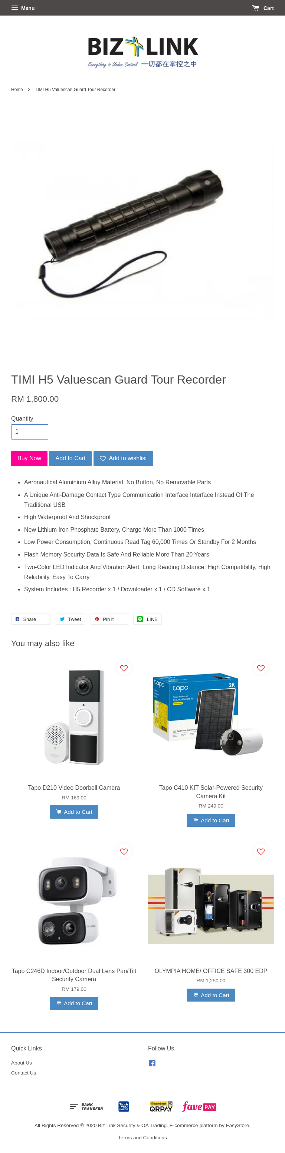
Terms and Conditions (142, 1137)
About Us (21, 1063)
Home (17, 89)
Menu (23, 8)
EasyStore (237, 1125)
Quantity (22, 418)
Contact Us (23, 1073)
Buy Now (29, 458)
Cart (263, 8)
